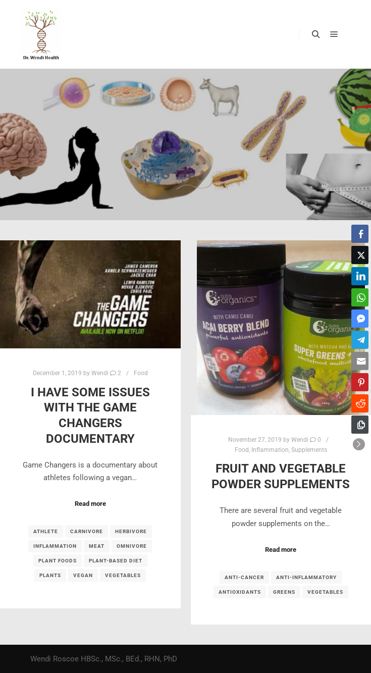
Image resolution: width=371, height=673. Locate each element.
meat (96, 546)
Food (141, 373)
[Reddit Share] (359, 403)
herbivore (131, 531)
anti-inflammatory (306, 577)
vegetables (123, 575)
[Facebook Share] (359, 234)
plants (50, 575)
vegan (83, 575)
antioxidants (240, 592)
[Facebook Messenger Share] (359, 318)
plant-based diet (115, 560)
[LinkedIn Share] (359, 276)
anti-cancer (244, 577)
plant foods (57, 560)
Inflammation (270, 449)
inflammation (55, 546)
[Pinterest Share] (359, 382)
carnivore (86, 531)
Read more (90, 503)
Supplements (309, 449)
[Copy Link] (359, 425)
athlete (45, 531)
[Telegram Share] (359, 340)
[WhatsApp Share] (359, 297)
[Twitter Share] (359, 255)
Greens (284, 592)
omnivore (132, 546)
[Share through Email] (359, 361)
